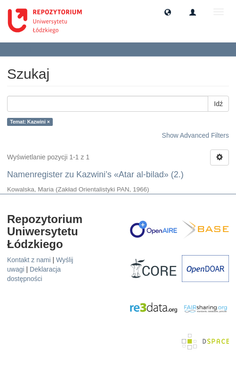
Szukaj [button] (25, 49)
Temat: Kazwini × (30, 121)
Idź (218, 104)
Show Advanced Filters (195, 135)
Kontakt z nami (29, 260)
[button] (167, 12)
